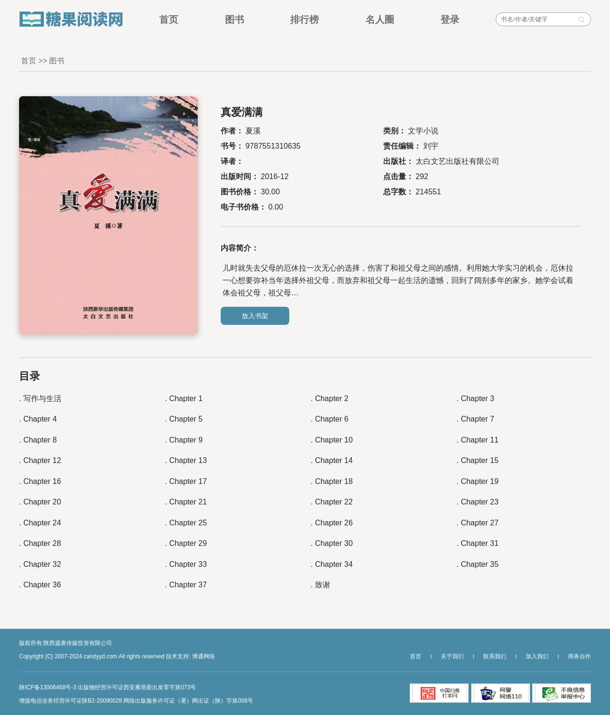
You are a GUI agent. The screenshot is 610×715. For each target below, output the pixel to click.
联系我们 (494, 656)
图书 (234, 19)
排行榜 (304, 19)
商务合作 (579, 656)
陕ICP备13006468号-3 (47, 687)
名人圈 (380, 19)
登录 (449, 19)
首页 (168, 19)
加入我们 (537, 656)
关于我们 (452, 656)
